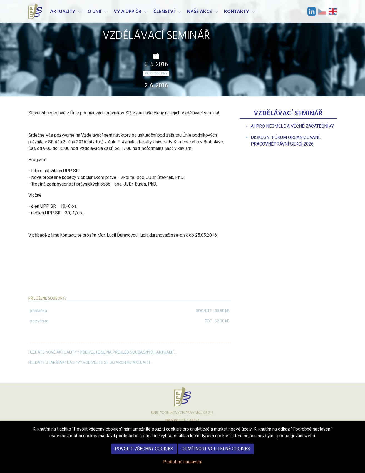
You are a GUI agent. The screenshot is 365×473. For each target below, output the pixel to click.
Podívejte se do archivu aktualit (116, 362)
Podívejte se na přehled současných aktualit (127, 352)
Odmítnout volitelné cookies (216, 453)
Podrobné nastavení (182, 466)
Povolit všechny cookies (144, 453)
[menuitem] (292, 126)
